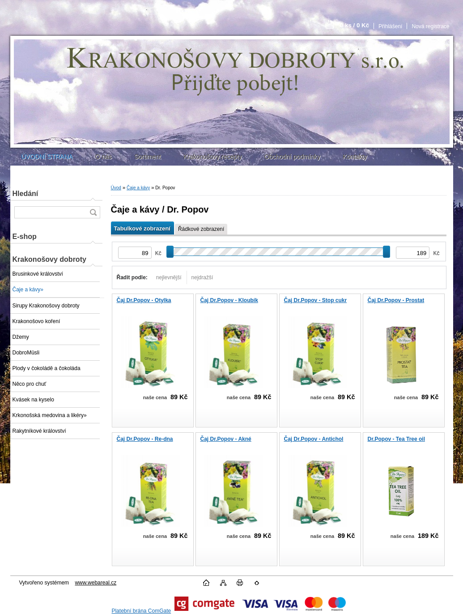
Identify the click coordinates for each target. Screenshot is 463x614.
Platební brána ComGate (141, 611)
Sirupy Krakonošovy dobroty (46, 306)
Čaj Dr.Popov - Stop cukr (315, 300)
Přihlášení (390, 26)
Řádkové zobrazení (201, 229)
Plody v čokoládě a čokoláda (47, 368)
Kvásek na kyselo (33, 400)
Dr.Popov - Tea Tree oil (396, 439)
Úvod (116, 187)
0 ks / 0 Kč (354, 25)
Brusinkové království (38, 274)
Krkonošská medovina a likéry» (50, 415)
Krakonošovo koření (36, 321)
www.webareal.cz (95, 583)
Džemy (21, 337)
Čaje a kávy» (28, 289)
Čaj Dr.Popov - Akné (225, 439)
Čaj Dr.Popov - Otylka (144, 300)
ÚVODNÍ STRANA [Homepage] (47, 156)
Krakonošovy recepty (212, 156)
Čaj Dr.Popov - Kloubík (229, 300)
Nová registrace (430, 26)
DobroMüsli (26, 353)
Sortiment (147, 156)
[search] (93, 212)
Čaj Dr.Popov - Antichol (314, 439)
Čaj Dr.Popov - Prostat (396, 300)
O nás (103, 156)
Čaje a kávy (138, 187)
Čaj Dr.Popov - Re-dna (145, 439)
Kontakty (355, 156)
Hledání (25, 193)
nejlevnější (169, 277)
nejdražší (202, 277)
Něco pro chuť (30, 384)
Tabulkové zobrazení (142, 228)
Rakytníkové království (39, 431)
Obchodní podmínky (292, 156)
